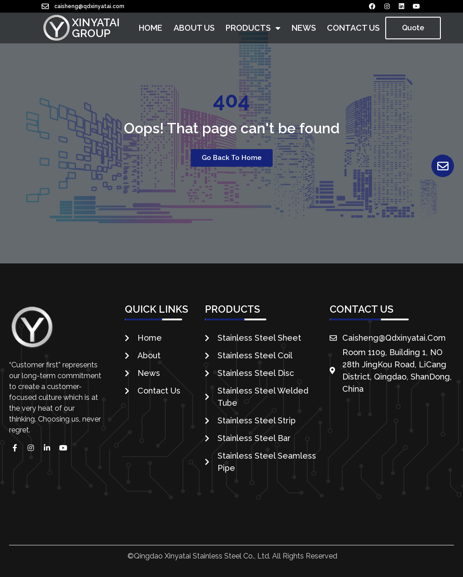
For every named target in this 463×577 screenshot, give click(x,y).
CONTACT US (353, 28)
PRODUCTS (253, 28)
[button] (413, 28)
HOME (150, 28)
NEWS (304, 28)
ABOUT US (194, 28)
